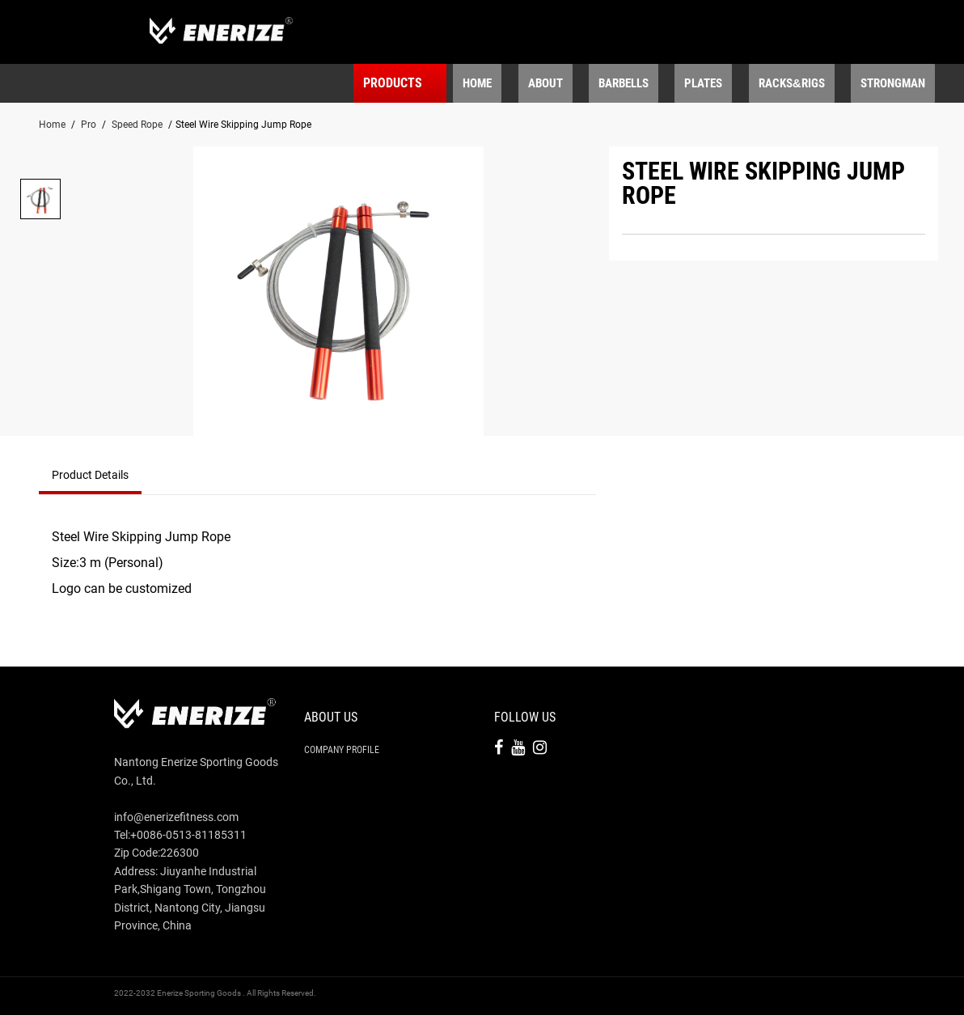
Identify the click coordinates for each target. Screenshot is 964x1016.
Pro (88, 125)
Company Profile (341, 750)
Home (52, 125)
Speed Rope (137, 125)
